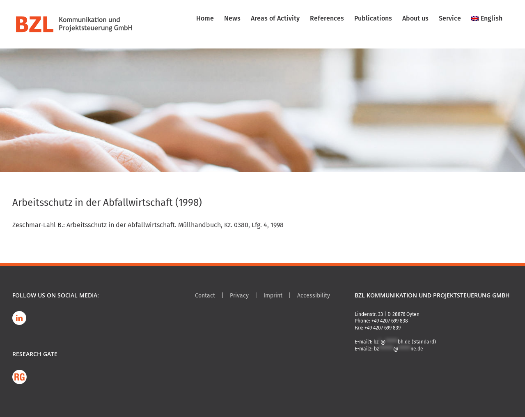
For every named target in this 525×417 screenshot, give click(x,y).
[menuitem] (486, 18)
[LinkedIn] (19, 318)
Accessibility (313, 295)
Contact (205, 295)
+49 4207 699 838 (389, 321)
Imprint (273, 295)
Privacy (239, 295)
